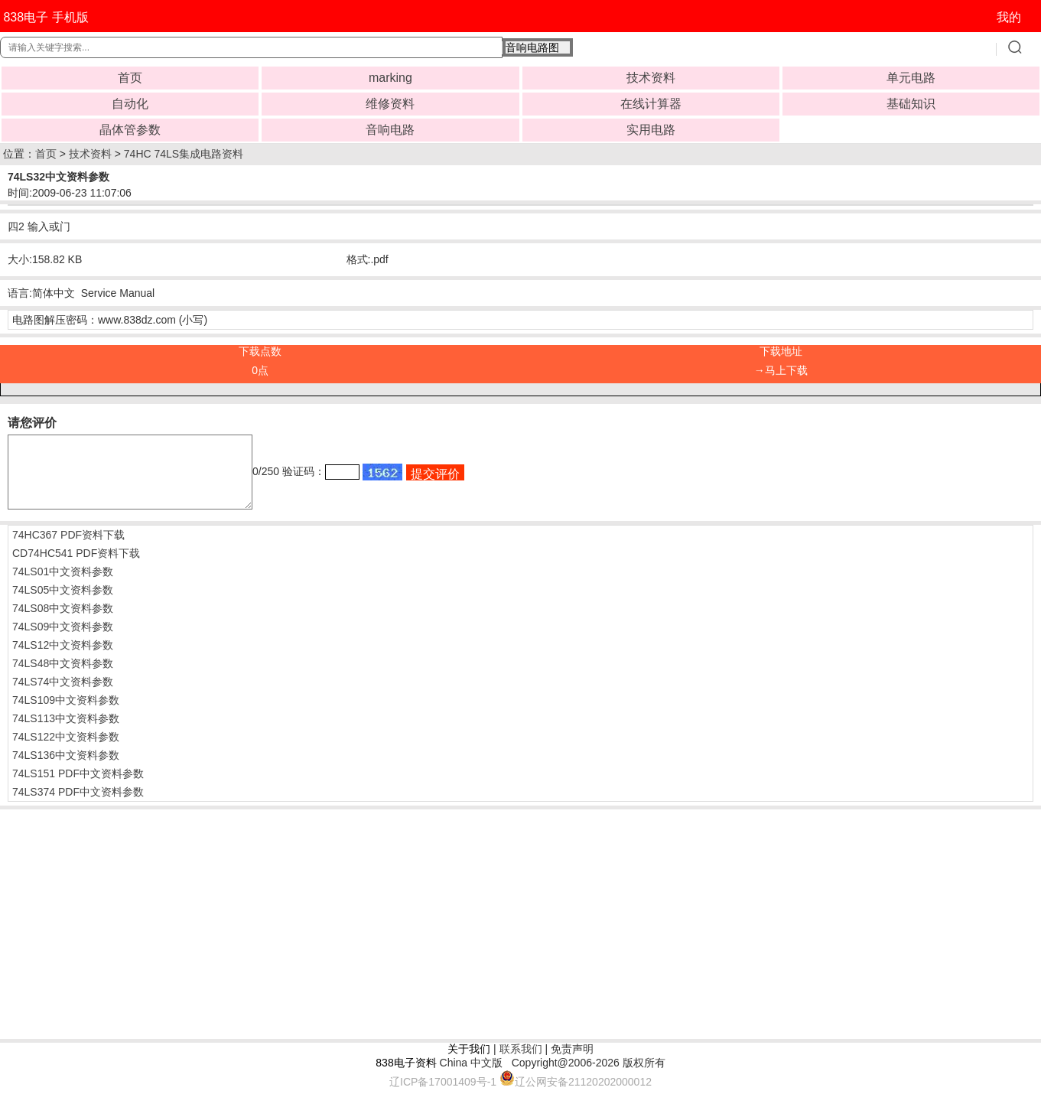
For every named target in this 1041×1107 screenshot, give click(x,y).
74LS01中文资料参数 (62, 585)
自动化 (130, 103)
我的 (1009, 17)
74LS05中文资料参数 (62, 603)
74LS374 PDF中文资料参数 (78, 805)
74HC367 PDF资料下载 (68, 548)
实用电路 (650, 129)
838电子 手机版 (45, 17)
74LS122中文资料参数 (65, 750)
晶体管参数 (130, 129)
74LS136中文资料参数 (65, 769)
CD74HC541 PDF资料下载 (76, 567)
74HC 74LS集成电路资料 (183, 154)
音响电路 (390, 129)
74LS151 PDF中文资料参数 (78, 787)
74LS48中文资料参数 (62, 677)
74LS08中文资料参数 (62, 622)
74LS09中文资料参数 (62, 640)
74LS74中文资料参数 (62, 695)
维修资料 (390, 103)
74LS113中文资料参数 (65, 732)
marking (390, 77)
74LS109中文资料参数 (65, 714)
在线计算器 (651, 103)
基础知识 (910, 103)
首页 (130, 77)
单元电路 (910, 77)
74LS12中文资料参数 (62, 659)
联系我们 (520, 1063)
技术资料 (650, 77)
